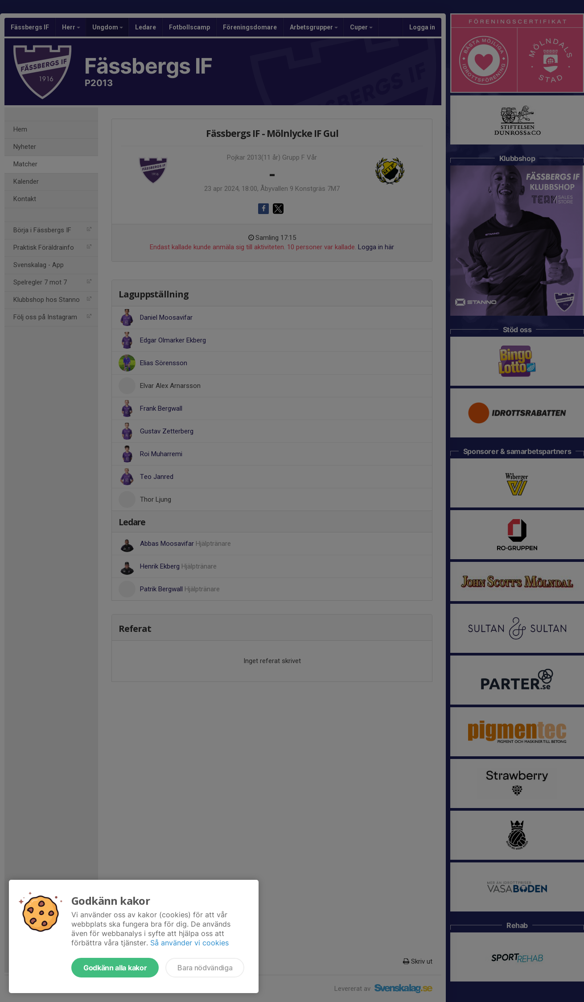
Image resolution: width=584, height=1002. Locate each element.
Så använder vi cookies (189, 942)
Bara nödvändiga (204, 967)
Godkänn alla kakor (115, 967)
